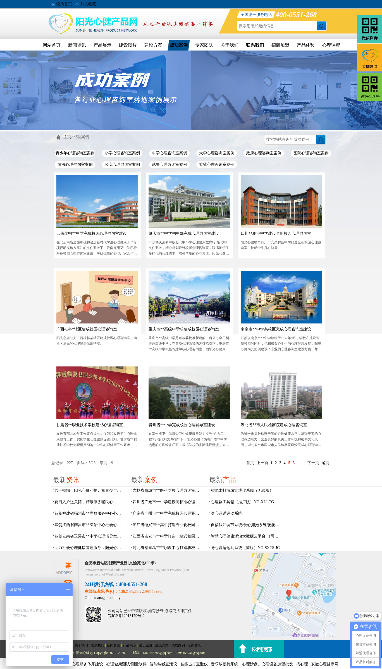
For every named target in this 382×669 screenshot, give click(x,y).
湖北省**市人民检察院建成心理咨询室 (274, 425)
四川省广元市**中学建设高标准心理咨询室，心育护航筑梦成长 (167, 502)
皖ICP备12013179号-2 (126, 616)
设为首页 (64, 4)
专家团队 (204, 45)
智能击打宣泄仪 (194, 664)
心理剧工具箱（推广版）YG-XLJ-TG (242, 502)
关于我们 (229, 45)
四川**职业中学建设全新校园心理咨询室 (276, 233)
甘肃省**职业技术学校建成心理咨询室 (89, 425)
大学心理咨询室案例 (216, 153)
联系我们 (255, 45)
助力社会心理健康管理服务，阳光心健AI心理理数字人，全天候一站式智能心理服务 (89, 548)
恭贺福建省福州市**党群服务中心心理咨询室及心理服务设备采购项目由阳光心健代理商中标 (89, 513)
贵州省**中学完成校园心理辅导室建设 (182, 425)
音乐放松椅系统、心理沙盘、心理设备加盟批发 (252, 664)
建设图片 (128, 45)
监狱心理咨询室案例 (216, 164)
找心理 (302, 664)
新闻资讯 (77, 45)
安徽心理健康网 (324, 664)
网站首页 (52, 45)
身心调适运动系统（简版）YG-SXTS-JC (245, 548)
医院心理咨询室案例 (311, 153)
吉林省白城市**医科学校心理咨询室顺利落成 (167, 490)
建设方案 (153, 45)
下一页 (313, 463)
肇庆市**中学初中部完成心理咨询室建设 (184, 233)
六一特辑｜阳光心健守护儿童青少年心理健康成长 (89, 490)
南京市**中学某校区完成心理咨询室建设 (276, 329)
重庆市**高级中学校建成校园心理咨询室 (184, 329)
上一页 (262, 463)
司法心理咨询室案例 (75, 164)
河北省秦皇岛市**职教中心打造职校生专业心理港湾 (167, 548)
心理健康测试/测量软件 (126, 664)
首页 (250, 463)
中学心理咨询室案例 (169, 153)
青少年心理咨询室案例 (75, 153)
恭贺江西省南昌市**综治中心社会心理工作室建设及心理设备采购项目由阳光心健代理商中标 (89, 525)
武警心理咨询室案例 (169, 164)
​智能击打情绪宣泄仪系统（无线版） (242, 490)
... (300, 463)
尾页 (325, 463)
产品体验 (306, 45)
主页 (67, 137)
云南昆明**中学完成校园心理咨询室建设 (91, 233)
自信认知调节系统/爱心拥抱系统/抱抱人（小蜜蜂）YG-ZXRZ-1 (246, 525)
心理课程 (331, 45)
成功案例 (179, 45)
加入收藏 (88, 4)
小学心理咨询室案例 (122, 153)
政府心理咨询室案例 (263, 153)
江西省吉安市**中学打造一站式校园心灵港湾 (167, 536)
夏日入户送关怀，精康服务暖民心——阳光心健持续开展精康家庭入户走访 (89, 502)
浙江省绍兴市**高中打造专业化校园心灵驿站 (167, 525)
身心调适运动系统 (226, 513)
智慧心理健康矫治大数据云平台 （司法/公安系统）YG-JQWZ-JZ (246, 536)
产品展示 (102, 45)
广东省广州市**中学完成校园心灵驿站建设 (167, 513)
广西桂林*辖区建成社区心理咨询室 (86, 329)
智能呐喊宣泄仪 (163, 664)
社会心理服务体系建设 (83, 664)
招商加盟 (280, 45)
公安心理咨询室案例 (122, 164)
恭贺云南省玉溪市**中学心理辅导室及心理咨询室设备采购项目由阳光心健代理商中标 (89, 536)
